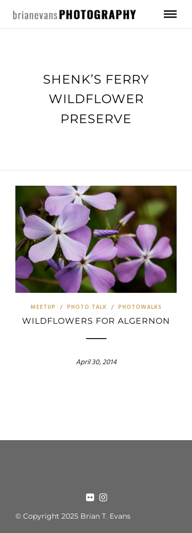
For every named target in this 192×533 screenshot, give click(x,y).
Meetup (43, 307)
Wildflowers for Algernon (96, 321)
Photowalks (140, 307)
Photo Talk (87, 307)
